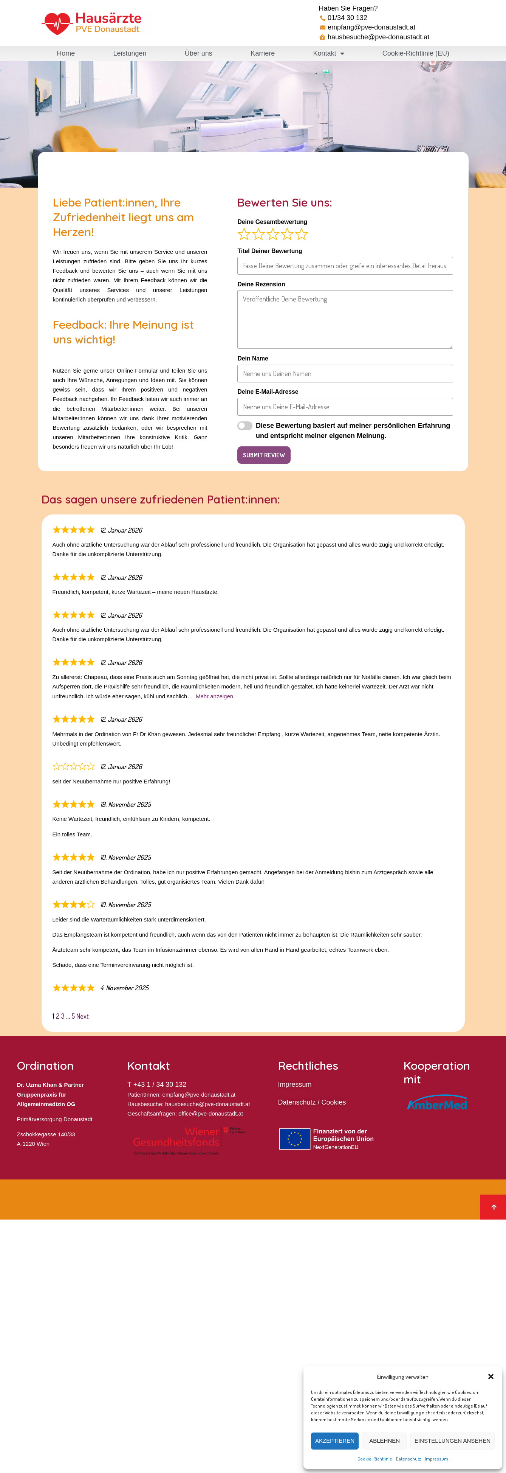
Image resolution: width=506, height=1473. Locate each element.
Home (66, 53)
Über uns (198, 53)
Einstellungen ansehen (453, 1440)
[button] (491, 1376)
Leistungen (129, 53)
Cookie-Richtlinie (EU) (415, 53)
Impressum (436, 1459)
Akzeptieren (334, 1440)
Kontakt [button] (328, 53)
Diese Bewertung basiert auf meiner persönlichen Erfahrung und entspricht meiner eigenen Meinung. (353, 431)
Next (82, 1016)
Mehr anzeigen (214, 696)
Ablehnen (384, 1440)
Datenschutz (408, 1459)
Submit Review (264, 455)
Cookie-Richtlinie (374, 1459)
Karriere (263, 53)
